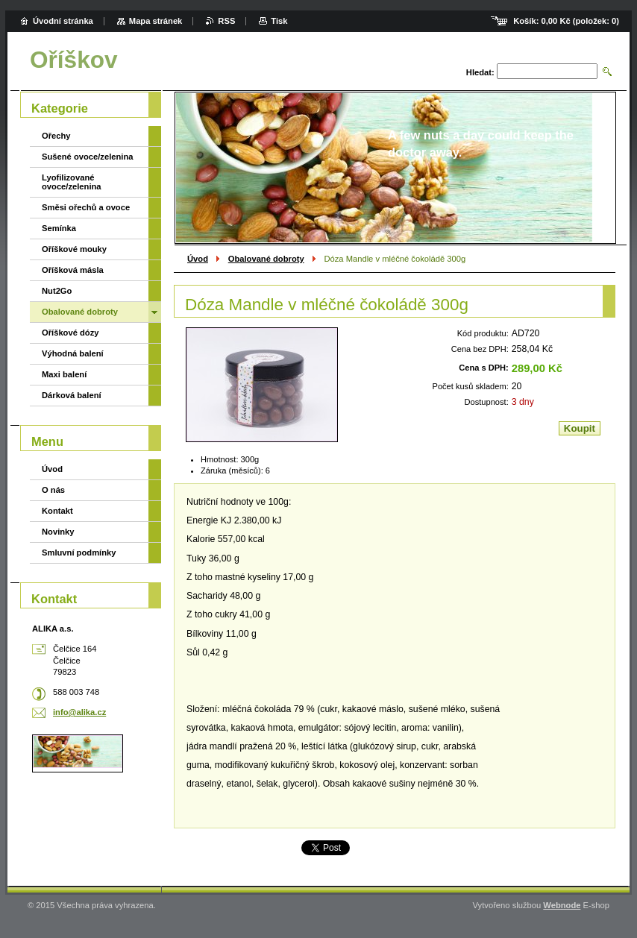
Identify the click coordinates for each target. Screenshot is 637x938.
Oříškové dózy (70, 332)
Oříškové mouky (74, 249)
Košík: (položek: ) (566, 20)
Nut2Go (57, 290)
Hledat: (480, 72)
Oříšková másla (73, 269)
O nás (53, 489)
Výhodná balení (73, 353)
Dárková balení (71, 395)
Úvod (197, 258)
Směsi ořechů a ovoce (86, 207)
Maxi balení (64, 374)
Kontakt (57, 510)
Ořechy (56, 135)
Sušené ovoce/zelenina (88, 156)
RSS (226, 20)
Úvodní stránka (63, 20)
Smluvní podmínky (79, 552)
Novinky (58, 531)
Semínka (59, 228)
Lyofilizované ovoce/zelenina (71, 182)
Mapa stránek (156, 20)
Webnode (561, 905)
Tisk (279, 20)
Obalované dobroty (266, 258)
